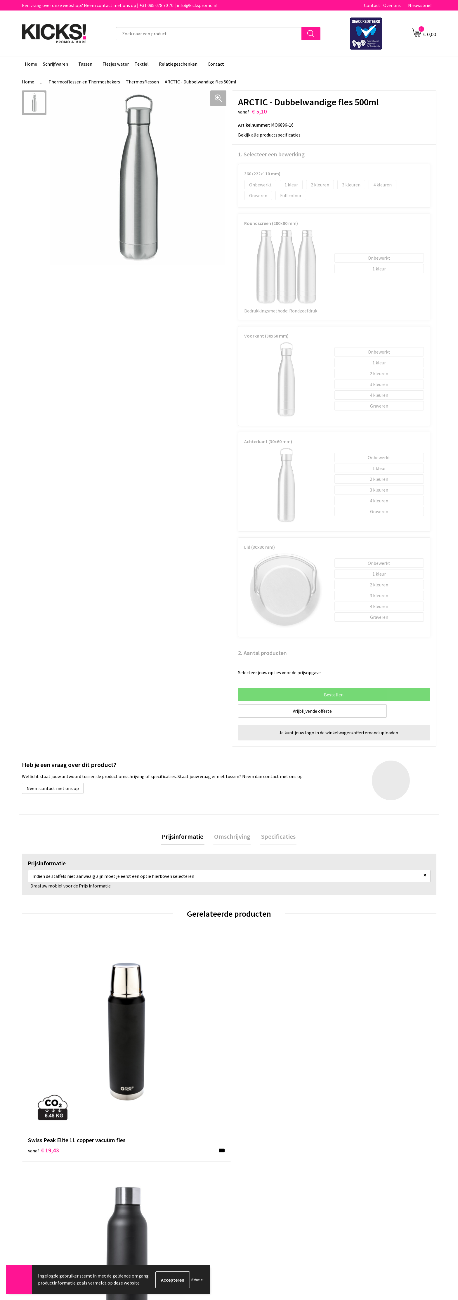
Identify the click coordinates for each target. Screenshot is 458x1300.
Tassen (85, 64)
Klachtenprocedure (152, 1176)
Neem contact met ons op (53, 788)
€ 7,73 (353, 1045)
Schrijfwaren (55, 64)
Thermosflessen (142, 82)
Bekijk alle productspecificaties (271, 135)
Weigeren (197, 1280)
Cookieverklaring (356, 1159)
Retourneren (249, 1167)
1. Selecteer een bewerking (271, 154)
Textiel (142, 64)
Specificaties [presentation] (276, 837)
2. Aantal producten (262, 652)
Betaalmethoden (253, 1159)
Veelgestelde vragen (153, 1159)
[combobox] (209, 33)
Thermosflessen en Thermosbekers (84, 82)
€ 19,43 (43, 1054)
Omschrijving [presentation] (232, 837)
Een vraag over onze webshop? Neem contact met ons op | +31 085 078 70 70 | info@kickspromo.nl (120, 5)
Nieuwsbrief (420, 5)
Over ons (392, 5)
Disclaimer (349, 1167)
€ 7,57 (249, 1054)
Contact (372, 5)
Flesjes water (116, 64)
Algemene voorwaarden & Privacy (372, 1150)
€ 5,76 (145, 1045)
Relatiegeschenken (178, 64)
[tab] (184, 837)
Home (31, 64)
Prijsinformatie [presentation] (184, 837)
